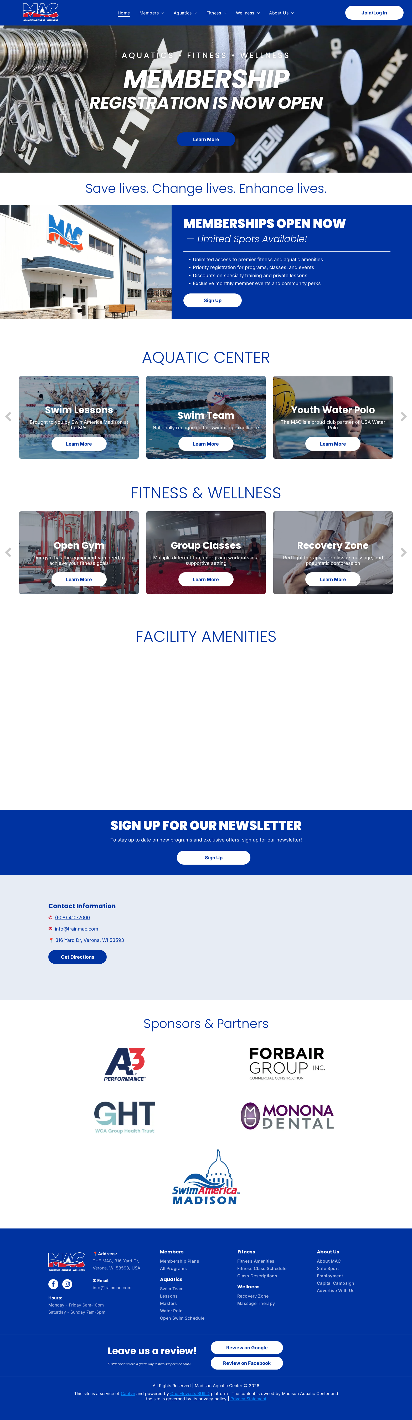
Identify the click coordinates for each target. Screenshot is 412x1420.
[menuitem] (124, 13)
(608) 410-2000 (72, 917)
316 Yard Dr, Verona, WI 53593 (89, 940)
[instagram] (67, 1284)
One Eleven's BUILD (190, 1393)
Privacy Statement (248, 1398)
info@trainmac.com (112, 1287)
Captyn (128, 1393)
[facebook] (53, 1284)
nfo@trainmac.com (77, 929)
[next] (404, 417)
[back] (8, 417)
